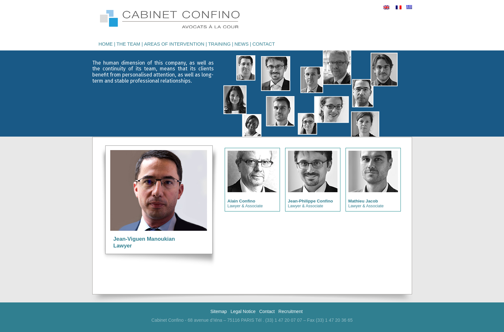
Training (219, 44)
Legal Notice (243, 311)
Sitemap (218, 311)
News (241, 44)
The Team (128, 44)
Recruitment (290, 311)
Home (106, 44)
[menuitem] (386, 7)
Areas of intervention (174, 44)
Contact (263, 44)
